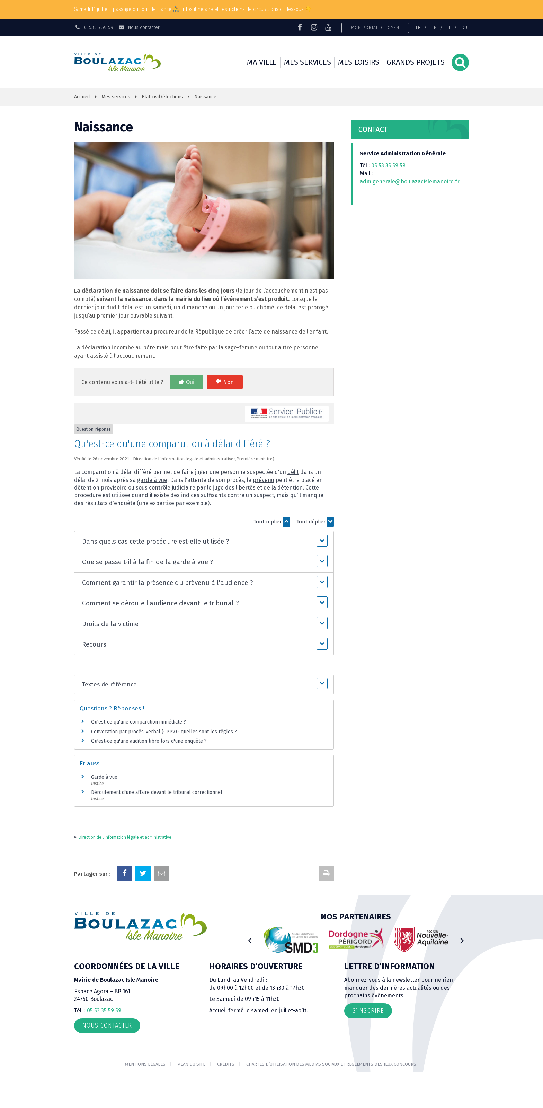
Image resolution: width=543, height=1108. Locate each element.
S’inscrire (368, 1010)
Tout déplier (315, 522)
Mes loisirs (358, 62)
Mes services (307, 62)
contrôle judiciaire (172, 487)
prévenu (263, 480)
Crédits (225, 1064)
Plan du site (191, 1064)
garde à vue (152, 480)
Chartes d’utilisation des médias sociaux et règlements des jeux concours (331, 1064)
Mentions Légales (145, 1064)
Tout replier (271, 522)
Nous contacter (138, 27)
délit (293, 472)
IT (449, 27)
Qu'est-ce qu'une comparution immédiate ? (138, 722)
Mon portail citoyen (375, 27)
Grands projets (415, 62)
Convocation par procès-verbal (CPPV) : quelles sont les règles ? (164, 732)
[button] (204, 541)
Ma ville (262, 62)
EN (434, 27)
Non (228, 382)
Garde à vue (104, 777)
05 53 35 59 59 (388, 165)
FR (418, 27)
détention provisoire (100, 487)
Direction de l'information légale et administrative (125, 837)
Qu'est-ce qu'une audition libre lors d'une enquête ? (149, 741)
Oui (190, 382)
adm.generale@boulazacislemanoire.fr (410, 181)
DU (464, 27)
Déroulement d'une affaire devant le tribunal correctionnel (156, 792)
